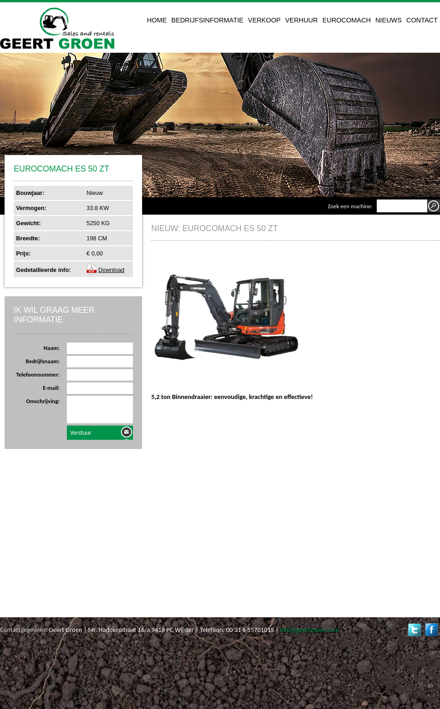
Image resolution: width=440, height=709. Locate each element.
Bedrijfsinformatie (207, 20)
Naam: (52, 347)
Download (111, 269)
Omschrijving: (43, 401)
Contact (422, 20)
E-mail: (51, 387)
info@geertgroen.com (309, 630)
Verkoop (264, 20)
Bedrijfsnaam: (43, 361)
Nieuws (388, 20)
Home (157, 20)
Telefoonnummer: (38, 374)
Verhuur (301, 20)
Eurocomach (346, 20)
